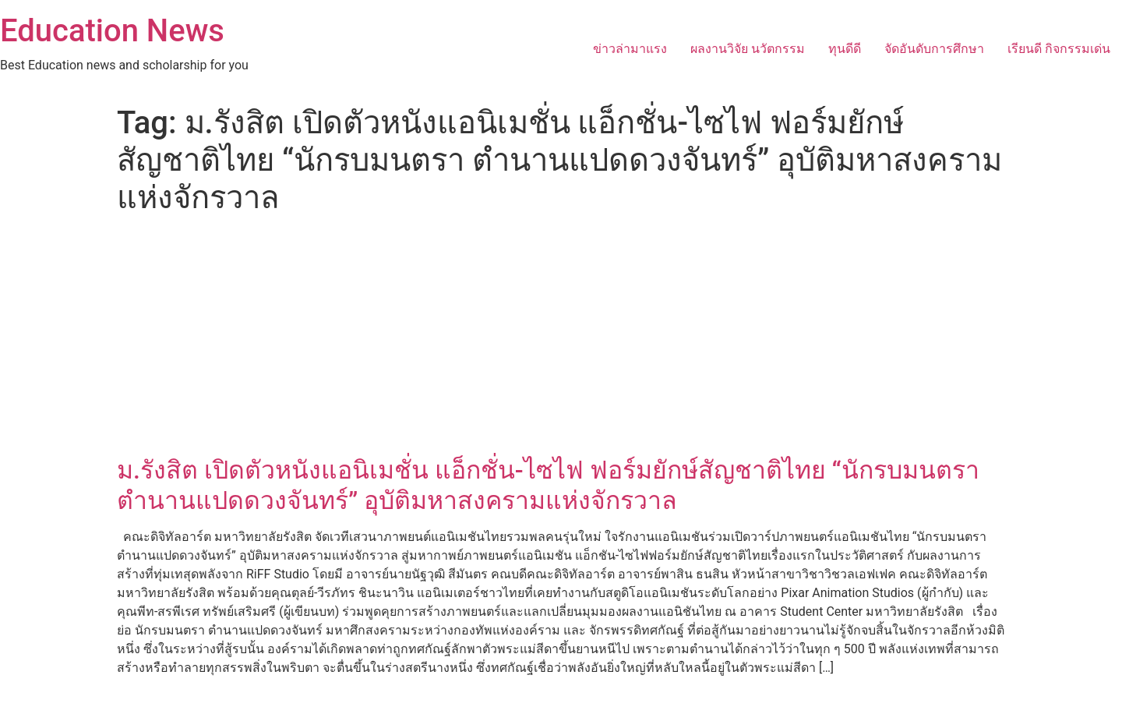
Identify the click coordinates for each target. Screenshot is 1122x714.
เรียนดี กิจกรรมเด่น (1058, 48)
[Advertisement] (561, 338)
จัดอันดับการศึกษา (934, 48)
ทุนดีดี (844, 48)
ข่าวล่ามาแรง (630, 48)
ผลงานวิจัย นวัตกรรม (747, 48)
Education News (112, 30)
